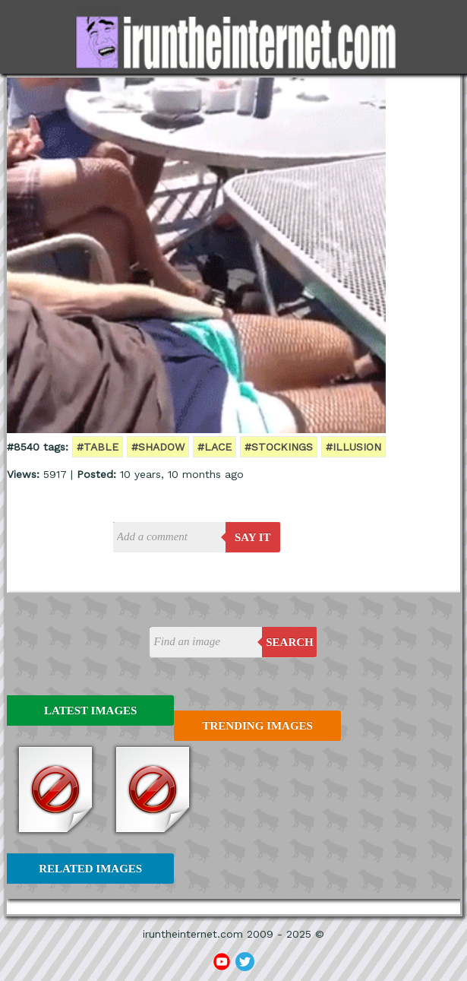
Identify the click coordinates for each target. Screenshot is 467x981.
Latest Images (90, 710)
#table (97, 447)
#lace (214, 447)
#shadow (158, 447)
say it (253, 537)
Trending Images (258, 726)
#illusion (353, 447)
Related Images (90, 868)
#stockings (279, 447)
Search (290, 642)
